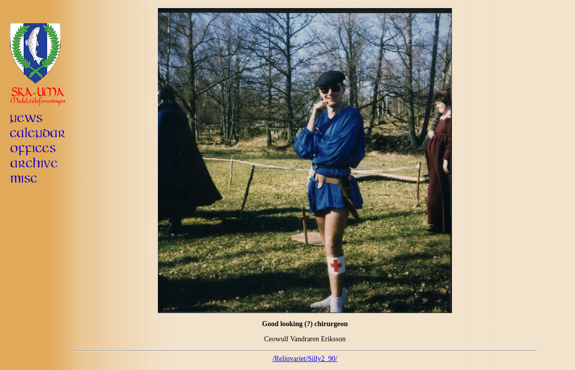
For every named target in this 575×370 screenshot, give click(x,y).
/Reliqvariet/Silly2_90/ (304, 358)
